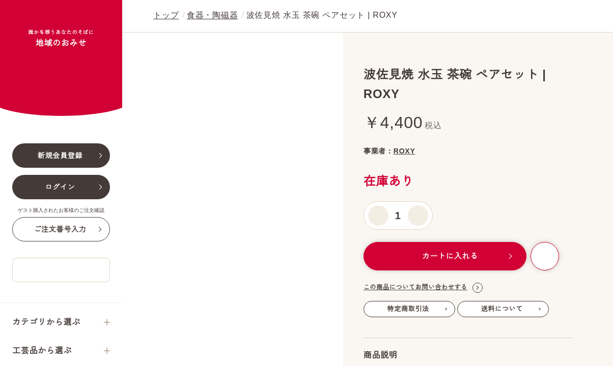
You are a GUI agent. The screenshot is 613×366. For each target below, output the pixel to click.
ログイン (60, 241)
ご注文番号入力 (60, 283)
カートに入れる (444, 322)
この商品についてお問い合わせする (423, 354)
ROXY (431, 151)
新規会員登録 (60, 209)
